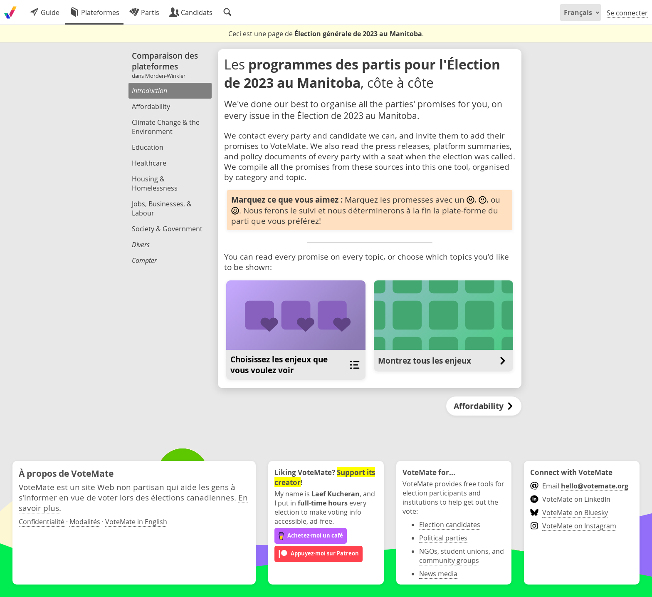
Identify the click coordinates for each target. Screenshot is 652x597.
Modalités (84, 521)
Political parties (443, 538)
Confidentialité (41, 521)
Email (579, 485)
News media (438, 573)
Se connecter (627, 12)
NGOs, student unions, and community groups (461, 556)
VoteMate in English (136, 521)
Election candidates (449, 524)
